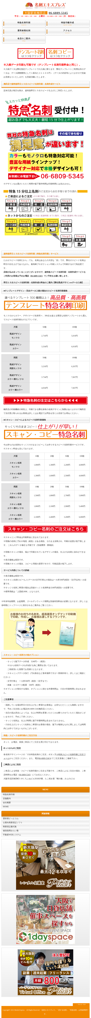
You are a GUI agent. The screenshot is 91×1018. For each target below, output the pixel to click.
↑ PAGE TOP (81, 1004)
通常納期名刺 (23, 32)
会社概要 (7, 803)
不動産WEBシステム (12, 835)
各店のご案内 (23, 39)
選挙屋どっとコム (11, 818)
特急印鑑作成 (67, 24)
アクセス (67, 32)
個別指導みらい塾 (11, 831)
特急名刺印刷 (23, 24)
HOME (6, 807)
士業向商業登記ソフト (13, 823)
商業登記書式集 (10, 827)
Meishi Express (19, 1010)
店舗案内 (7, 798)
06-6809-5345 (58, 12)
